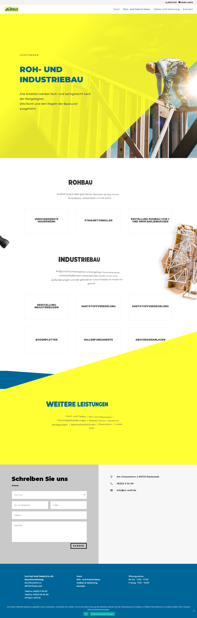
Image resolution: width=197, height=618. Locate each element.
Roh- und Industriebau (136, 9)
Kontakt (188, 9)
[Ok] (193, 610)
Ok (86, 614)
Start (117, 9)
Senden (78, 546)
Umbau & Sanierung (87, 583)
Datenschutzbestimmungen (102, 614)
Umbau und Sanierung (167, 9)
